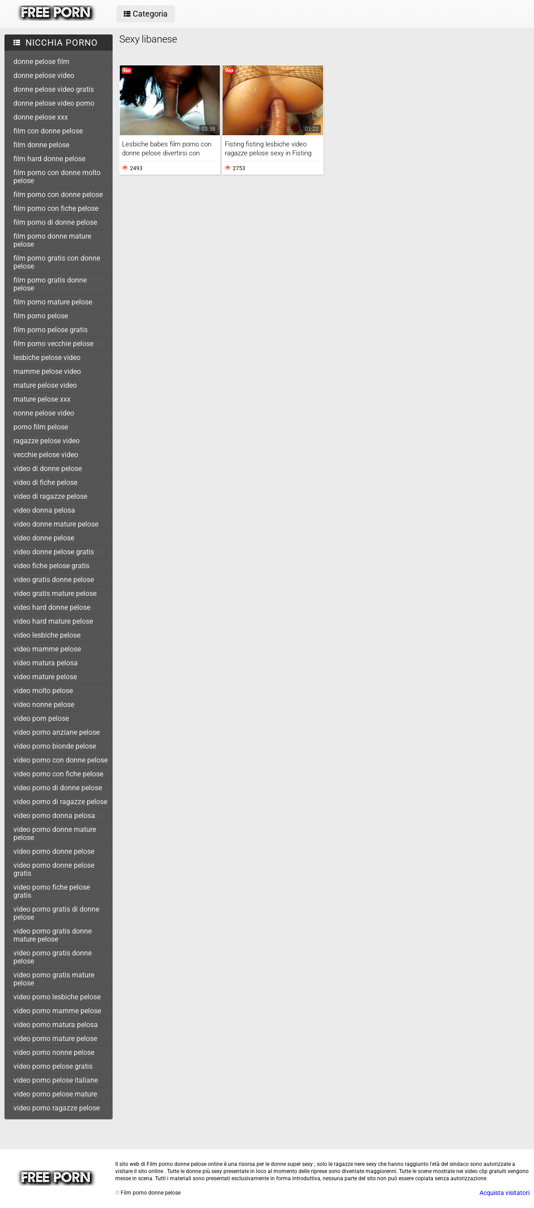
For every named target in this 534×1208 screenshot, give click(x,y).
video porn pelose (41, 718)
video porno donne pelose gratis (53, 869)
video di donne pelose (47, 468)
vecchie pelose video (45, 454)
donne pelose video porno (53, 103)
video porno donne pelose (53, 851)
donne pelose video (43, 75)
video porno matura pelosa (55, 1024)
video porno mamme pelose (57, 1011)
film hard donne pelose (49, 158)
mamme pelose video (47, 371)
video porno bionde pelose (54, 746)
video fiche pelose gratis (51, 565)
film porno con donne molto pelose (57, 176)
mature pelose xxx (42, 399)
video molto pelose (43, 690)
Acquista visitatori (504, 1192)
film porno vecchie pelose (53, 343)
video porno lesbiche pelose (57, 997)
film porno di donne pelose (55, 222)
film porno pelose (40, 316)
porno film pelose (40, 427)
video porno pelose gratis (53, 1066)
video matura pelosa (45, 663)
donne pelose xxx (40, 117)
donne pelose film (41, 61)
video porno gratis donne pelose (52, 957)
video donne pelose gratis (53, 552)
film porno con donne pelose (58, 194)
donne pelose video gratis (53, 89)
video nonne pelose (43, 704)
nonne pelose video (43, 413)
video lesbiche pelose (46, 635)
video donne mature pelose (55, 524)
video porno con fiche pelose (58, 774)
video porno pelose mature (55, 1094)
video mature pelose (45, 677)
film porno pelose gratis (50, 330)
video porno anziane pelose (56, 732)
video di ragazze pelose (50, 496)
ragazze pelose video (46, 441)
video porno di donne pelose (57, 788)
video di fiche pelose (45, 482)
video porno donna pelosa (54, 815)
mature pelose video (45, 385)
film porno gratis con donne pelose (56, 262)
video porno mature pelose (55, 1038)
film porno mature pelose (52, 302)
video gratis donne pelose (53, 579)
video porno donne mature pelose (54, 833)
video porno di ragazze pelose (60, 801)
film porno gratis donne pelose (50, 284)
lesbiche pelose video (46, 357)
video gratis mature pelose (55, 593)
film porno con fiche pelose (55, 208)
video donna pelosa (44, 510)
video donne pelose (43, 538)
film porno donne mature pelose (52, 240)
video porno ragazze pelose (56, 1108)
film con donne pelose (48, 131)
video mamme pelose (47, 649)
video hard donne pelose (51, 607)
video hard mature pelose (53, 621)
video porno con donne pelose (60, 760)
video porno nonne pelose (53, 1052)
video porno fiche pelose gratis (51, 891)
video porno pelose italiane (55, 1080)
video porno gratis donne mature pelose (52, 935)
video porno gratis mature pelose (53, 979)
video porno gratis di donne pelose (56, 913)
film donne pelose (41, 145)
